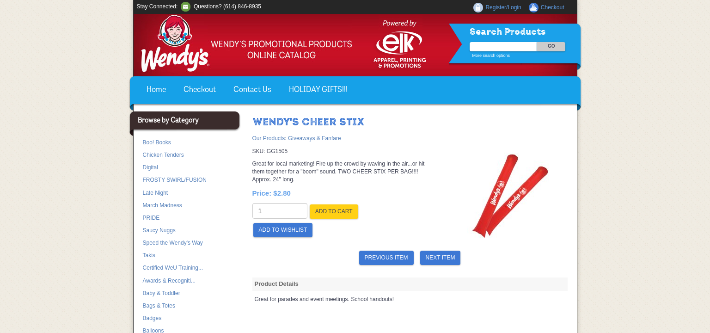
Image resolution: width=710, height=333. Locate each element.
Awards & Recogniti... (169, 281)
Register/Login (503, 7)
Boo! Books (157, 142)
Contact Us (252, 90)
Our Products (268, 138)
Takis (149, 255)
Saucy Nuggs (159, 230)
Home (156, 90)
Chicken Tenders (163, 155)
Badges (152, 318)
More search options (491, 55)
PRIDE (151, 218)
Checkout (200, 90)
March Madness (162, 205)
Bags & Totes (159, 305)
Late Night (155, 193)
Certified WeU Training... (173, 268)
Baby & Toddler (161, 293)
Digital (150, 167)
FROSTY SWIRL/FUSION (175, 180)
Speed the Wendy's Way (173, 243)
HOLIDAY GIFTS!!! (318, 90)
